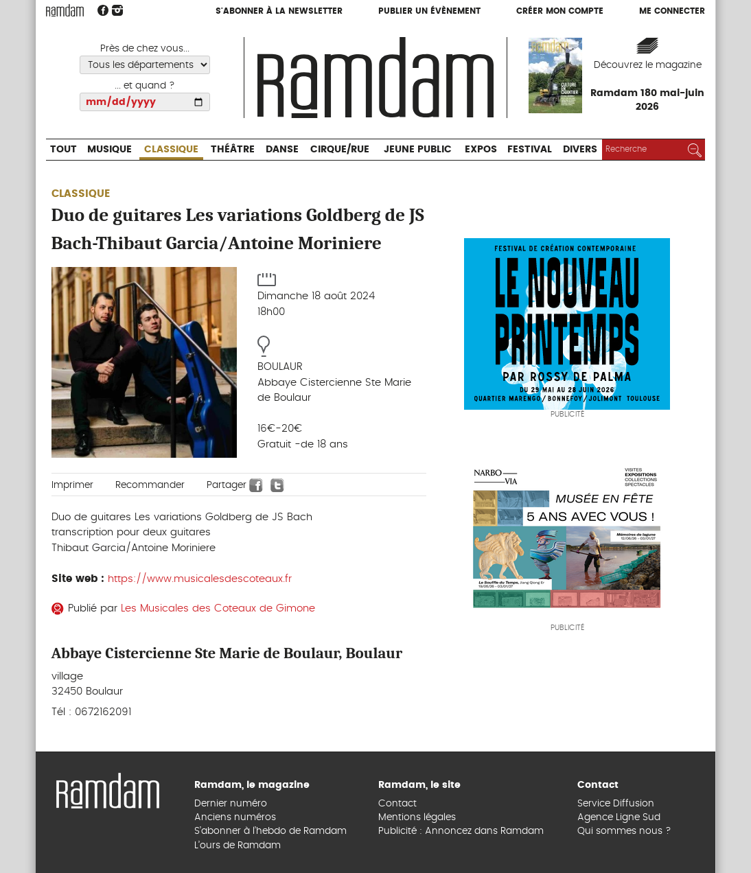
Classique (171, 149)
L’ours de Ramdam (237, 845)
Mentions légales (417, 817)
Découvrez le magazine (648, 65)
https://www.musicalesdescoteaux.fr (200, 579)
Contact (397, 803)
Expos (481, 149)
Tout (63, 149)
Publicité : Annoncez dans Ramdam (461, 831)
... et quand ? (145, 86)
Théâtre (233, 149)
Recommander (150, 485)
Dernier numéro (230, 803)
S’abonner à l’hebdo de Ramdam (270, 831)
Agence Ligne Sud (618, 817)
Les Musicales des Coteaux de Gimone (218, 608)
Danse (282, 149)
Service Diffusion (615, 803)
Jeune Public (418, 149)
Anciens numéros (235, 817)
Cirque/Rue (339, 149)
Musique (109, 149)
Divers (580, 149)
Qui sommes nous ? (624, 831)
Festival (529, 149)
